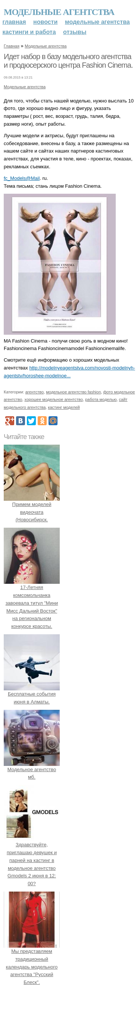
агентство (34, 392)
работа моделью (101, 399)
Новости (45, 22)
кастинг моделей (64, 407)
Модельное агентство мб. (32, 769)
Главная (14, 22)
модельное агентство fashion (73, 392)
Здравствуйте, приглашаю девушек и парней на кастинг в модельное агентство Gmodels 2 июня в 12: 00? (32, 860)
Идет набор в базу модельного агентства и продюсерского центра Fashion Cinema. (68, 61)
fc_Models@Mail (22, 178)
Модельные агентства (59, 12)
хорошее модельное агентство (54, 399)
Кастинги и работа (29, 32)
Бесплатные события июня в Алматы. (32, 694)
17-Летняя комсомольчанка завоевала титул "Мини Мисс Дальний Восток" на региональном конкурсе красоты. (32, 603)
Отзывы (74, 32)
